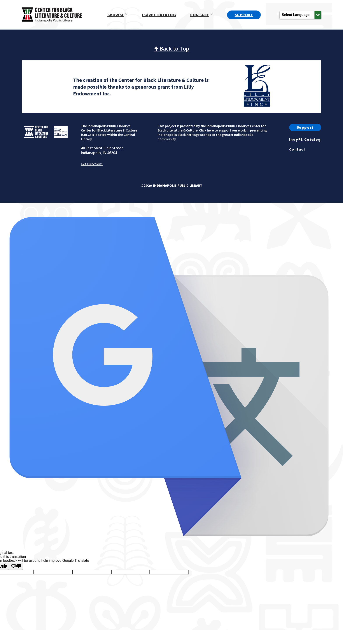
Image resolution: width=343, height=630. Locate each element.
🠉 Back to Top (171, 48)
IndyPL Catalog (305, 139)
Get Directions (92, 164)
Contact (297, 149)
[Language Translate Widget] (300, 15)
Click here (206, 130)
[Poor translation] (16, 566)
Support (305, 127)
